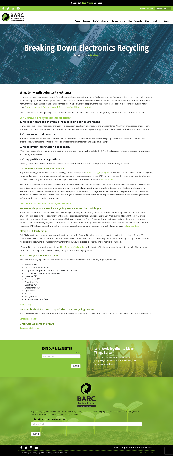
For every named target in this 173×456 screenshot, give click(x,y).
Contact (167, 21)
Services (86, 21)
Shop (147, 21)
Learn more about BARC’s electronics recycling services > (45, 203)
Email (77, 353)
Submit (76, 366)
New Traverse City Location (72, 247)
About (77, 21)
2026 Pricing (87, 3)
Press (115, 447)
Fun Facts (94, 55)
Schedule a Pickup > (28, 318)
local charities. (107, 179)
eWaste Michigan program (97, 172)
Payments (138, 21)
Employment (127, 447)
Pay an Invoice (163, 8)
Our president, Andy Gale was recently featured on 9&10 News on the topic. (58, 107)
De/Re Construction (101, 21)
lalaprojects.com (146, 452)
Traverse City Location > (31, 328)
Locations (156, 21)
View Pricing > (26, 304)
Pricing (115, 21)
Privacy (140, 447)
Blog (130, 21)
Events (122, 21)
